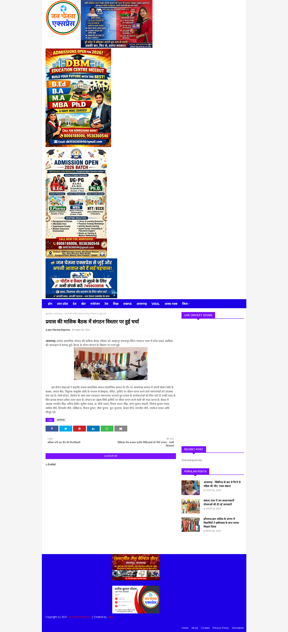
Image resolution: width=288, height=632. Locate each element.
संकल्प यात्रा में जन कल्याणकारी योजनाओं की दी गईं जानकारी (219, 502)
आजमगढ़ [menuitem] (141, 304)
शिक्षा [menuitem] (115, 304)
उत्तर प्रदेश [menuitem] (62, 304)
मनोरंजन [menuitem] (95, 304)
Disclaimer (238, 627)
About (194, 627)
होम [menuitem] (50, 304)
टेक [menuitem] (106, 304)
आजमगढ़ (58, 313)
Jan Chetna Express (59, 329)
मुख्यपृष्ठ (49, 313)
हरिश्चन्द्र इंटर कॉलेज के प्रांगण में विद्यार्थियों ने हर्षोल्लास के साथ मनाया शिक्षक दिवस (221, 523)
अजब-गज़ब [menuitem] (171, 304)
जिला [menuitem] (185, 304)
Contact (205, 627)
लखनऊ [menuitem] (127, 304)
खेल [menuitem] (83, 304)
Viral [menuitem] (156, 304)
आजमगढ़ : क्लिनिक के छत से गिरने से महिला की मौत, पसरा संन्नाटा (222, 484)
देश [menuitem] (74, 304)
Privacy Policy (221, 627)
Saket (110, 617)
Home (185, 627)
